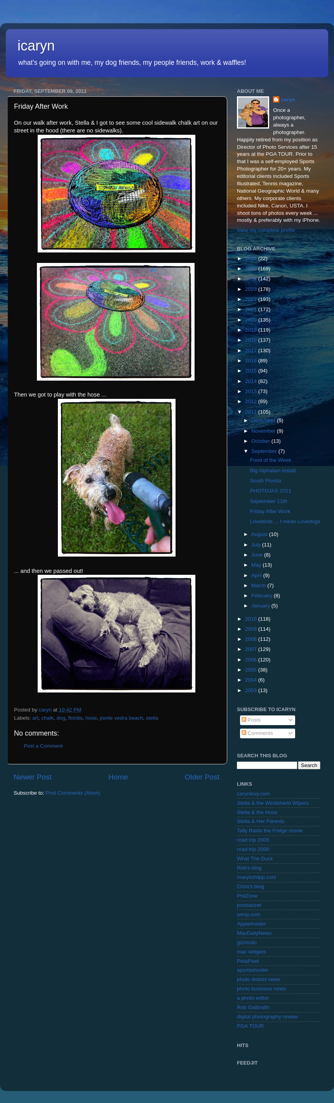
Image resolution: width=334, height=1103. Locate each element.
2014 (251, 381)
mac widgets (251, 952)
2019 (251, 330)
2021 (251, 309)
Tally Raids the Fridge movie (270, 830)
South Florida (265, 481)
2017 (251, 350)
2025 (251, 268)
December (264, 420)
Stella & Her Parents (260, 821)
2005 (251, 670)
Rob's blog (249, 868)
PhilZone (247, 896)
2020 (251, 320)
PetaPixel (248, 961)
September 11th (268, 501)
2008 (251, 639)
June (257, 555)
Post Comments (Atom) (73, 793)
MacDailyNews (254, 933)
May (257, 565)
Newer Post (33, 777)
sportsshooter (253, 970)
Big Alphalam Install (273, 470)
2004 (251, 680)
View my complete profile (266, 230)
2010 (251, 619)
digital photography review (267, 1016)
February (262, 595)
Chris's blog (250, 886)
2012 (251, 401)
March (259, 585)
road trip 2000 (253, 849)
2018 (251, 340)
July (256, 545)
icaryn (36, 46)
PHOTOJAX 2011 (270, 491)
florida (75, 718)
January (261, 606)
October (261, 441)
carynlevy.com (253, 794)
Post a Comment (43, 746)
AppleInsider (251, 924)
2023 (251, 289)
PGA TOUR (250, 1026)
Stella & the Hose (257, 812)
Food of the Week (270, 460)
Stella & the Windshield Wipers (273, 803)
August (260, 534)
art (35, 718)
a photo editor (253, 998)
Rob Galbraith (253, 1007)
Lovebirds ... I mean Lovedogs (285, 521)
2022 (251, 299)
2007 (251, 649)
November (264, 431)
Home (118, 777)
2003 (251, 690)
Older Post (202, 777)
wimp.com (249, 914)
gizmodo (247, 942)
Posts (251, 720)
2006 (251, 660)
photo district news (258, 979)
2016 (251, 361)
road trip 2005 (253, 840)
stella (152, 718)
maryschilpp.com (256, 877)
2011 (251, 412)
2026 (251, 258)
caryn (288, 100)
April (257, 575)
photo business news (261, 989)
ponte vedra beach (121, 718)
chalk (48, 718)
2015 (251, 371)
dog (61, 718)
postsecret (249, 905)
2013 (251, 391)
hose (91, 718)
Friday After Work (270, 511)
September (264, 451)
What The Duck (255, 858)
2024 (251, 279)
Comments (257, 733)
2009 (251, 629)
